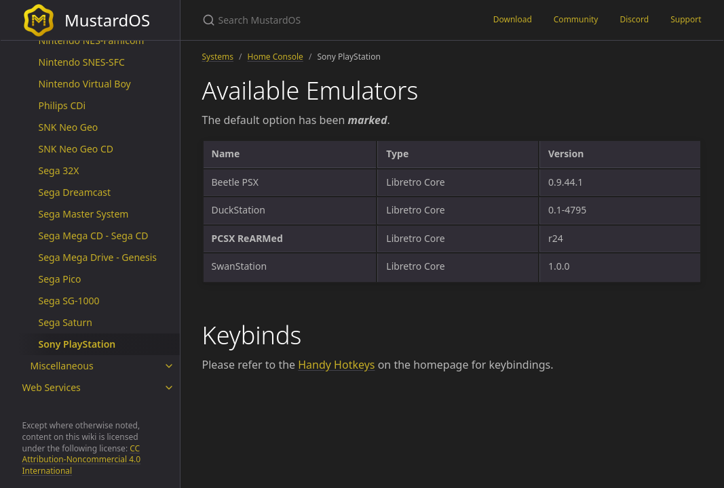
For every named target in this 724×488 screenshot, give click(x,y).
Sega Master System (84, 213)
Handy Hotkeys (336, 364)
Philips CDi (62, 105)
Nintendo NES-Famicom (92, 40)
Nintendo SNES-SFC (82, 62)
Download (512, 19)
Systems (218, 56)
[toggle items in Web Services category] (169, 388)
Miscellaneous (62, 365)
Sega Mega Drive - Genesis (98, 257)
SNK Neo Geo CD (76, 148)
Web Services (51, 387)
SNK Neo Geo (68, 127)
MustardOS (86, 20)
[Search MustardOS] (331, 20)
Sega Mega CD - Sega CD (94, 235)
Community (576, 19)
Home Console (275, 56)
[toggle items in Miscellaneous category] (169, 366)
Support (685, 19)
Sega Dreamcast (75, 192)
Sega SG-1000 (69, 300)
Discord (634, 19)
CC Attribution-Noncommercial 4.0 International (81, 460)
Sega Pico (60, 278)
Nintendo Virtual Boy (85, 83)
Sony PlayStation (77, 344)
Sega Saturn (65, 322)
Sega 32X (59, 170)
